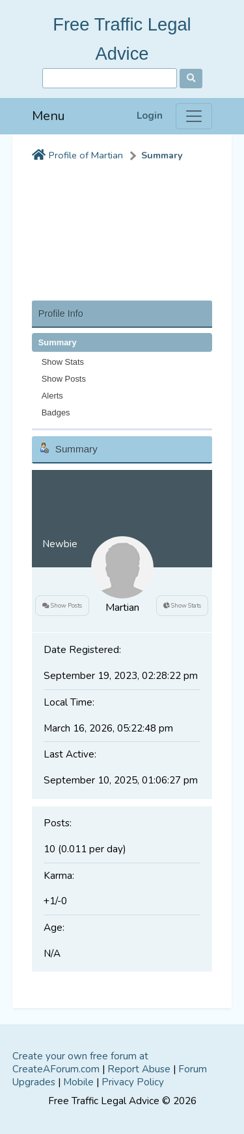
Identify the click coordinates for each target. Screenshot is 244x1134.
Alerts (52, 396)
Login (150, 116)
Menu (48, 116)
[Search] (109, 78)
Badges (56, 412)
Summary (162, 155)
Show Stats (63, 362)
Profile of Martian (86, 155)
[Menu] (194, 116)
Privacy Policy (133, 1082)
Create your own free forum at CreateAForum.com (80, 1063)
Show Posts (64, 379)
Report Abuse (138, 1069)
